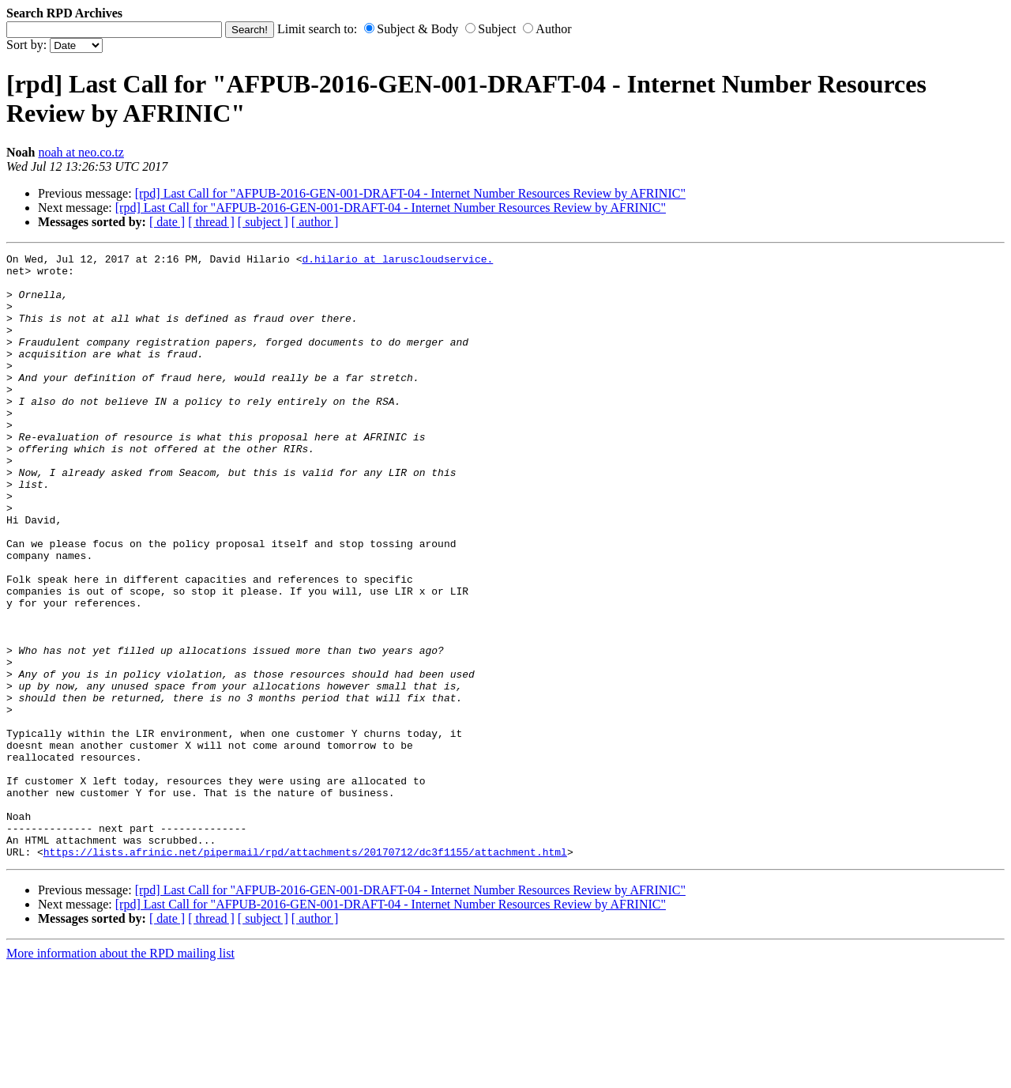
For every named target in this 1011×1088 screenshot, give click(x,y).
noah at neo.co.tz (80, 152)
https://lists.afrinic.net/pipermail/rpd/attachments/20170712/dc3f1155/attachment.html (305, 972)
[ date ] (167, 222)
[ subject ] (263, 222)
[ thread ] (211, 222)
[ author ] (315, 222)
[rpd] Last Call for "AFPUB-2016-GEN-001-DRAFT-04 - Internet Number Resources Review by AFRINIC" (410, 193)
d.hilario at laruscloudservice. (397, 261)
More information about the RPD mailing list (120, 1074)
